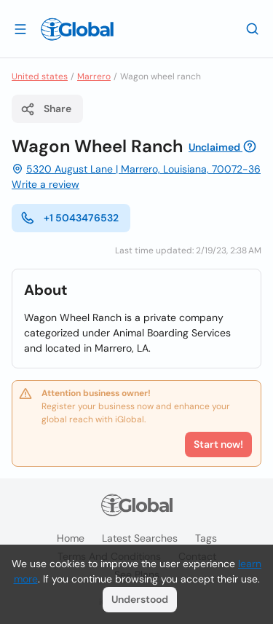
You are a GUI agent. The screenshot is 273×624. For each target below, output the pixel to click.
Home (70, 538)
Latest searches (140, 538)
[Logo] (77, 29)
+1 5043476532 (69, 217)
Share (45, 109)
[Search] (252, 28)
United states (40, 76)
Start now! (218, 444)
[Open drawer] (20, 28)
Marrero (94, 76)
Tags (206, 538)
